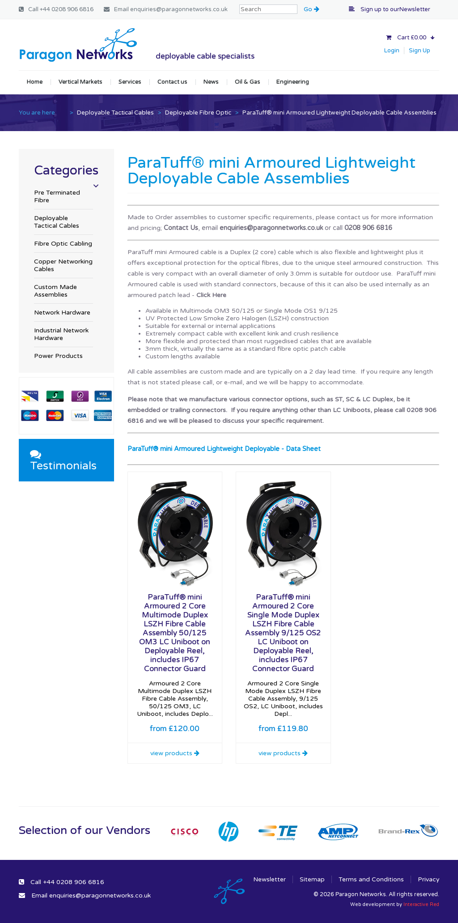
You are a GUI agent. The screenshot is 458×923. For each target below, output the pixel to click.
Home (34, 81)
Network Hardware (62, 312)
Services (130, 81)
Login (391, 50)
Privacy (428, 879)
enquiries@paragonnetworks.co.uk (179, 9)
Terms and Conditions (371, 879)
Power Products (58, 356)
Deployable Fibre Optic (198, 112)
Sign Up (419, 50)
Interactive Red (421, 904)
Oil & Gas (247, 81)
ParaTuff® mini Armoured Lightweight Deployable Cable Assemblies (339, 112)
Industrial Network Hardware (61, 334)
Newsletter (269, 879)
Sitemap (312, 879)
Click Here (211, 295)
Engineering (292, 81)
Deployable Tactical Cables (115, 112)
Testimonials (63, 460)
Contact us (172, 81)
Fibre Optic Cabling (63, 243)
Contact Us (181, 228)
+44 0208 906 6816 (66, 9)
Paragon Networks (78, 45)
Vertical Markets (80, 81)
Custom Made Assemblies (55, 290)
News (211, 81)
